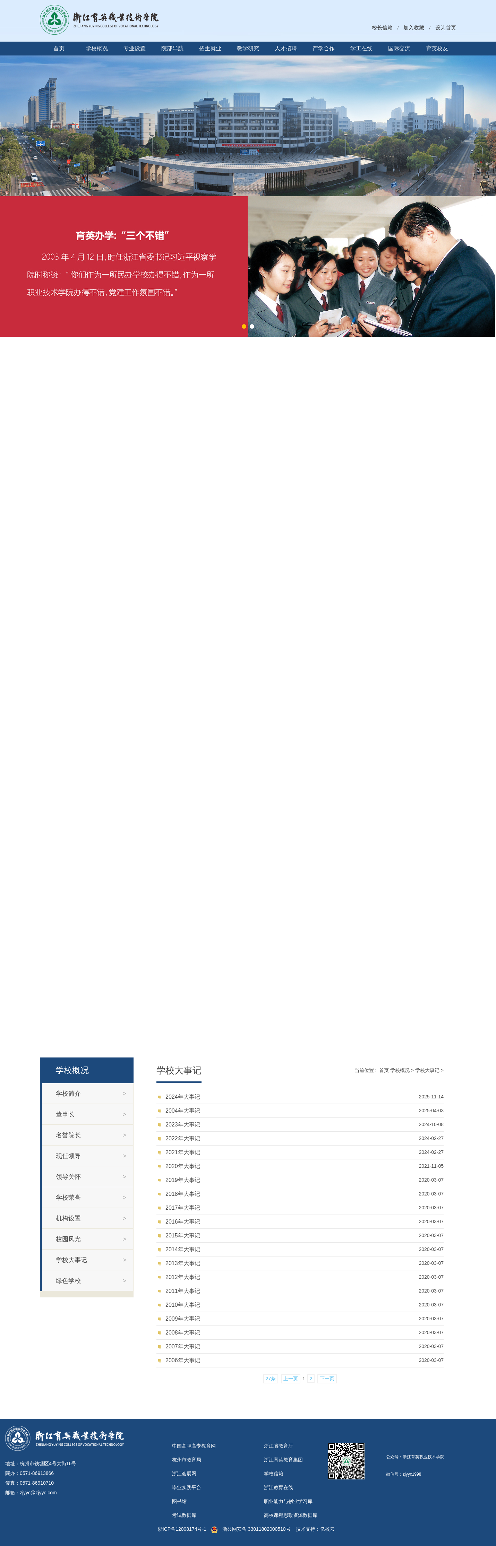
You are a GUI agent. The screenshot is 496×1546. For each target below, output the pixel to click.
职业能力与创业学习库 (288, 1501)
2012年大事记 (182, 1277)
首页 (59, 48)
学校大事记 (427, 1070)
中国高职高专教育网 (194, 1446)
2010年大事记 (182, 1305)
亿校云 (327, 1529)
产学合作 (324, 48)
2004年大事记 (182, 1111)
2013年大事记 (182, 1263)
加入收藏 (413, 28)
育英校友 (437, 48)
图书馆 (179, 1501)
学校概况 (97, 48)
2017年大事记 (182, 1208)
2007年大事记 (182, 1346)
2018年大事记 (182, 1194)
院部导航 (172, 48)
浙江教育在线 (278, 1487)
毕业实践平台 (186, 1487)
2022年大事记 (182, 1138)
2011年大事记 (182, 1291)
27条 (271, 1378)
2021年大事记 (182, 1152)
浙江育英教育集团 (283, 1459)
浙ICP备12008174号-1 (182, 1529)
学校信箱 (273, 1473)
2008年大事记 (182, 1333)
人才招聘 (286, 48)
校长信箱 (382, 28)
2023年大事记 (182, 1125)
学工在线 (361, 48)
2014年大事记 (182, 1249)
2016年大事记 (182, 1222)
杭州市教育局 (186, 1459)
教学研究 (248, 48)
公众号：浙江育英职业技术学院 (415, 1456)
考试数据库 (184, 1515)
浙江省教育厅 (278, 1446)
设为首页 (445, 28)
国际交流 (399, 48)
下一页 (327, 1378)
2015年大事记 (182, 1235)
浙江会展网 (184, 1473)
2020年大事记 (182, 1166)
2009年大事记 (182, 1319)
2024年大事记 (182, 1097)
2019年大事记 (182, 1180)
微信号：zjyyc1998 (403, 1474)
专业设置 (134, 48)
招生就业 (210, 48)
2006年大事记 (182, 1360)
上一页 (290, 1378)
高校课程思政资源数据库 (290, 1515)
